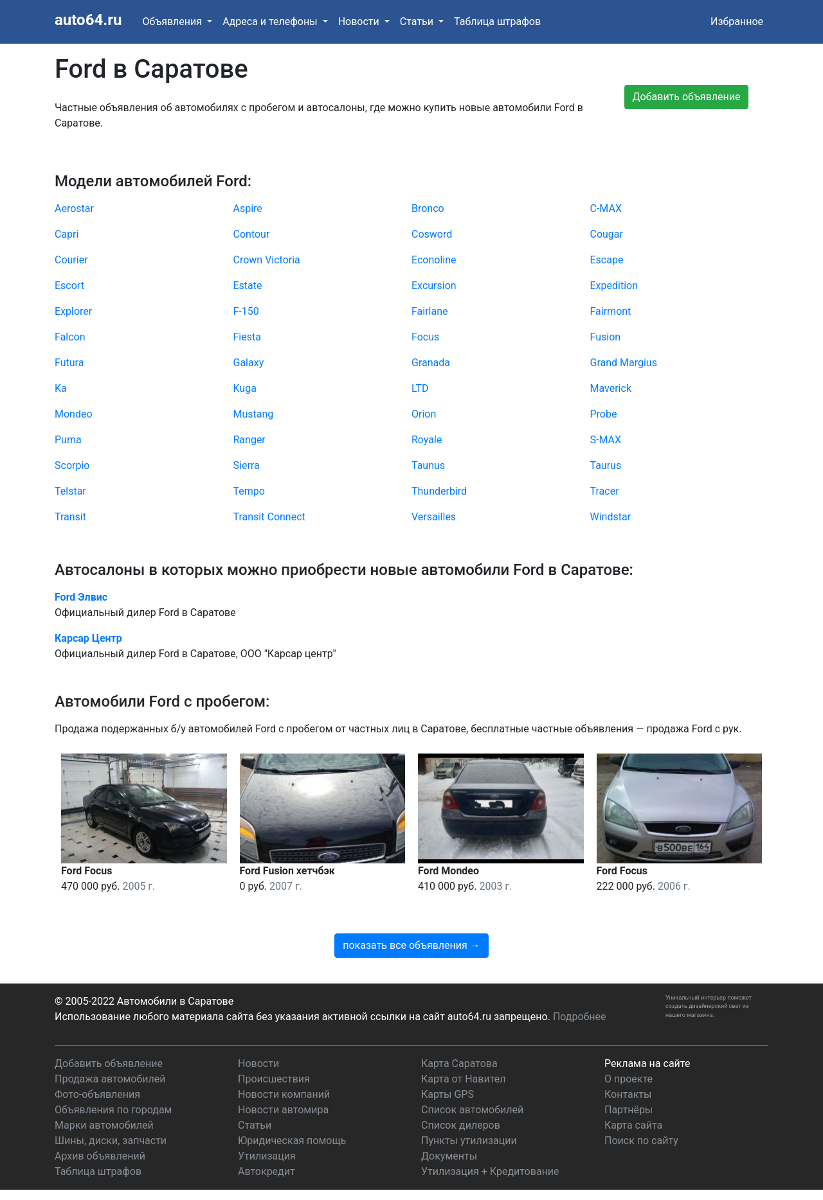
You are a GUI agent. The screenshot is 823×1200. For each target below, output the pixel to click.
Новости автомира (283, 1110)
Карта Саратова (459, 1063)
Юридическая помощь (292, 1140)
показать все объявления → (411, 945)
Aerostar (74, 208)
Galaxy (248, 363)
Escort (69, 285)
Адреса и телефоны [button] (271, 21)
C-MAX (606, 208)
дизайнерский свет (715, 1006)
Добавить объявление (109, 1063)
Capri (66, 234)
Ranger (249, 440)
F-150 (246, 311)
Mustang (253, 414)
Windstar (610, 517)
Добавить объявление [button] (687, 97)
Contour (251, 234)
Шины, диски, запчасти (111, 1140)
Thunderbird (439, 491)
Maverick (610, 388)
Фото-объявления (97, 1094)
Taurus (606, 465)
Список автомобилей (472, 1110)
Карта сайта (633, 1125)
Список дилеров (460, 1125)
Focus (425, 337)
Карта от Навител (463, 1079)
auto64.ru (88, 20)
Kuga (245, 388)
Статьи (254, 1125)
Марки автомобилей (104, 1125)
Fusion (605, 337)
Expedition (614, 285)
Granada (431, 363)
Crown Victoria (266, 260)
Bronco (428, 208)
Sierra (246, 465)
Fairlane (430, 311)
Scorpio (72, 465)
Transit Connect (269, 517)
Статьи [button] (418, 21)
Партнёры (628, 1110)
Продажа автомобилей (110, 1079)
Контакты (627, 1094)
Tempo (249, 491)
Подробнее (579, 1016)
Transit (70, 517)
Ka (61, 388)
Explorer (73, 311)
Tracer (604, 491)
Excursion (434, 285)
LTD (420, 388)
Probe (603, 414)
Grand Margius (623, 363)
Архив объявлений (100, 1156)
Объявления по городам (113, 1110)
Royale (427, 440)
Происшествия (274, 1079)
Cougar (606, 234)
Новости (258, 1063)
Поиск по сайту (641, 1140)
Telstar (70, 491)
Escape (607, 260)
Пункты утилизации (469, 1140)
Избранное (736, 21)
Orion (424, 414)
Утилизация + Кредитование (490, 1171)
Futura (69, 363)
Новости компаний (284, 1094)
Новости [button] (360, 21)
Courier (71, 260)
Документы (449, 1156)
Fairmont (610, 311)
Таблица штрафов (497, 21)
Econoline (434, 260)
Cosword (432, 234)
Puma (68, 440)
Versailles (434, 517)
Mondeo (74, 414)
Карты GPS (447, 1094)
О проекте (628, 1079)
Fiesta (247, 337)
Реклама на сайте (647, 1063)
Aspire (247, 208)
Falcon (70, 337)
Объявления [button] (173, 21)
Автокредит (266, 1171)
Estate (247, 285)
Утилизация (267, 1156)
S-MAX (606, 440)
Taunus (428, 465)
